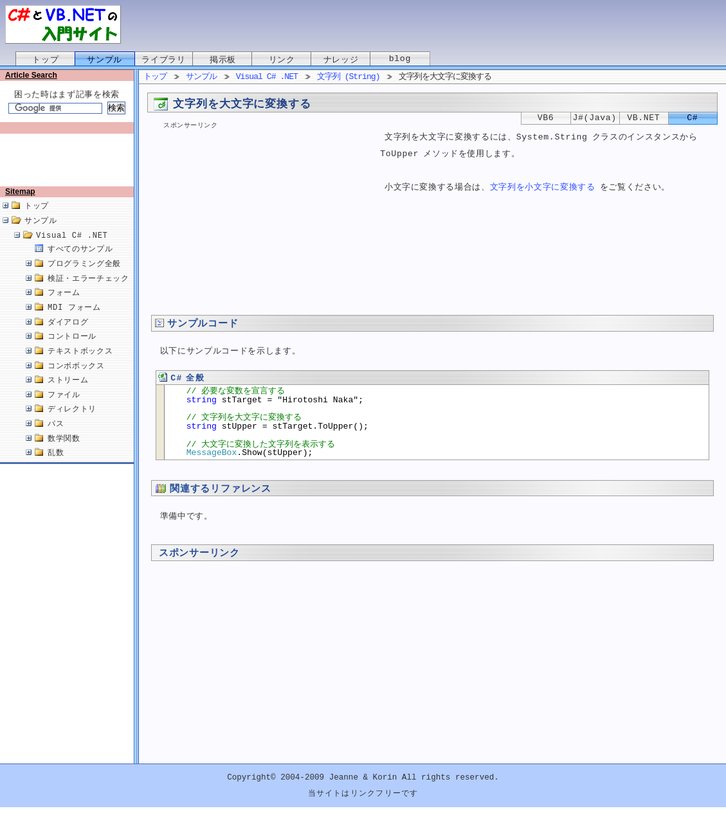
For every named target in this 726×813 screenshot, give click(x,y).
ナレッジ (341, 60)
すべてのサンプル (80, 262)
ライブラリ (163, 60)
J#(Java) (595, 118)
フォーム (64, 306)
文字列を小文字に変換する (542, 188)
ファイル (64, 408)
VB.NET (643, 118)
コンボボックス (76, 379)
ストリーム (68, 393)
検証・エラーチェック (88, 292)
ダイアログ (68, 335)
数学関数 (64, 452)
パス (56, 437)
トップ (45, 60)
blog (400, 60)
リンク (282, 60)
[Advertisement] (69, 165)
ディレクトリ (72, 422)
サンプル (104, 60)
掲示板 (223, 60)
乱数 (56, 466)
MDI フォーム (74, 321)
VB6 (546, 118)
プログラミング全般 (84, 277)
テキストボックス (80, 364)
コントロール (72, 349)
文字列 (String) (348, 77)
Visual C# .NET (72, 249)
